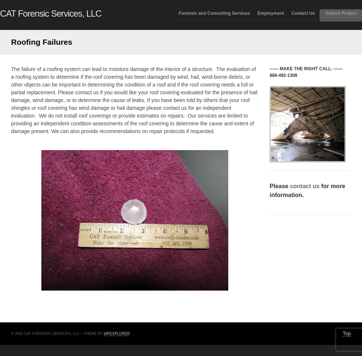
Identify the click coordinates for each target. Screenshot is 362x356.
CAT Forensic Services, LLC (51, 13)
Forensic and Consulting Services (214, 13)
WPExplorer (117, 334)
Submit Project (340, 13)
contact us (305, 186)
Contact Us (303, 13)
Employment (270, 13)
